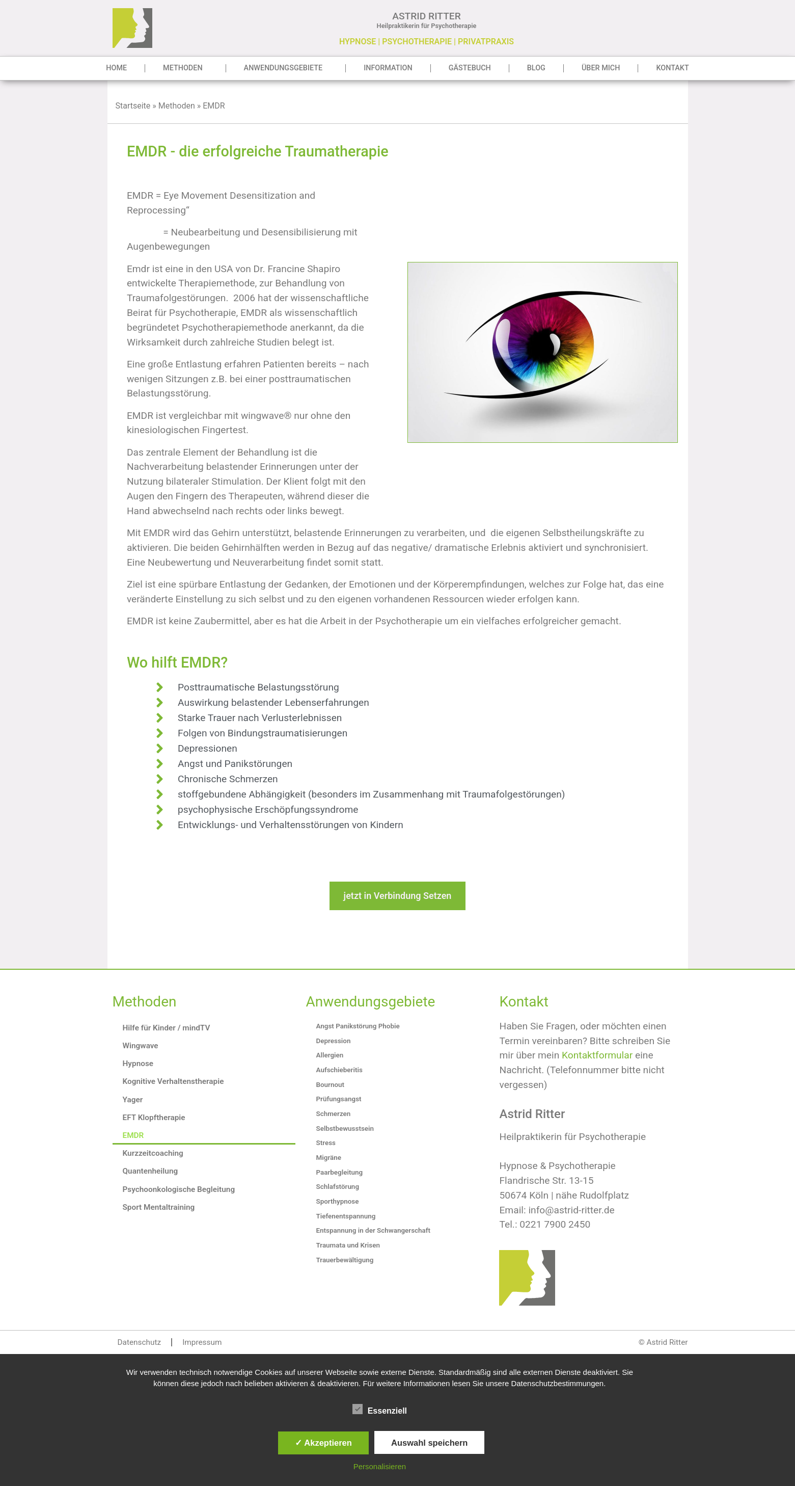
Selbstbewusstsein (345, 1128)
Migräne (328, 1157)
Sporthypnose (337, 1201)
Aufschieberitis (339, 1070)
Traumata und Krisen (348, 1245)
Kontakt (672, 68)
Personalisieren (379, 1466)
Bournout (330, 1085)
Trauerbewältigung (344, 1260)
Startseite (133, 106)
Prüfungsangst (338, 1099)
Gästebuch (470, 68)
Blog (536, 68)
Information (388, 68)
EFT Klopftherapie (154, 1117)
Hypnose (138, 1063)
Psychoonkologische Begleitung (179, 1189)
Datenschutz (139, 1342)
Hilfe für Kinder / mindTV (166, 1027)
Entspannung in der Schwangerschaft (373, 1230)
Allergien (329, 1055)
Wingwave (140, 1045)
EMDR (133, 1135)
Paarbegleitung (339, 1172)
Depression (333, 1041)
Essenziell (379, 1409)
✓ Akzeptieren (323, 1442)
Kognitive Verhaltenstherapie (173, 1081)
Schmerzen (333, 1114)
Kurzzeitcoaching (153, 1153)
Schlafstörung (337, 1186)
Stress (325, 1143)
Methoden (185, 68)
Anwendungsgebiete (286, 68)
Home (116, 68)
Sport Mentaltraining (159, 1207)
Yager (133, 1099)
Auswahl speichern (429, 1442)
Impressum (202, 1342)
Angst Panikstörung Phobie (357, 1026)
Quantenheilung (150, 1171)
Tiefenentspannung (345, 1216)
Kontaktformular (597, 1055)
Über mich (601, 68)
